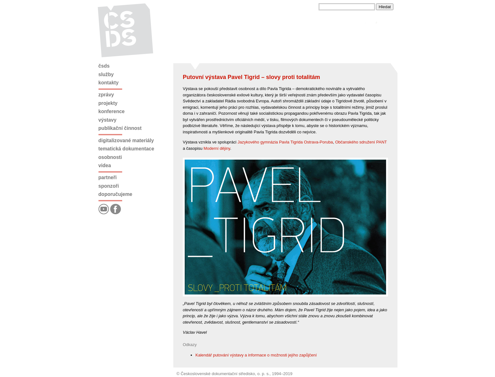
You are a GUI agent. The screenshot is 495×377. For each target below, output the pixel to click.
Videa (104, 165)
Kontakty (108, 82)
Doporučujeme (115, 194)
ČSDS (104, 66)
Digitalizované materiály (126, 140)
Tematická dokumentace (126, 148)
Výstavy (107, 120)
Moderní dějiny (217, 148)
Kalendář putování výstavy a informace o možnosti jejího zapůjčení (256, 355)
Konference (111, 111)
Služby (106, 74)
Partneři (107, 177)
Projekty (108, 103)
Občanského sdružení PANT (361, 142)
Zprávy (106, 94)
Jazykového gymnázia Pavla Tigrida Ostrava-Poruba (285, 142)
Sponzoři (108, 186)
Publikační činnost (120, 128)
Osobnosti (110, 157)
